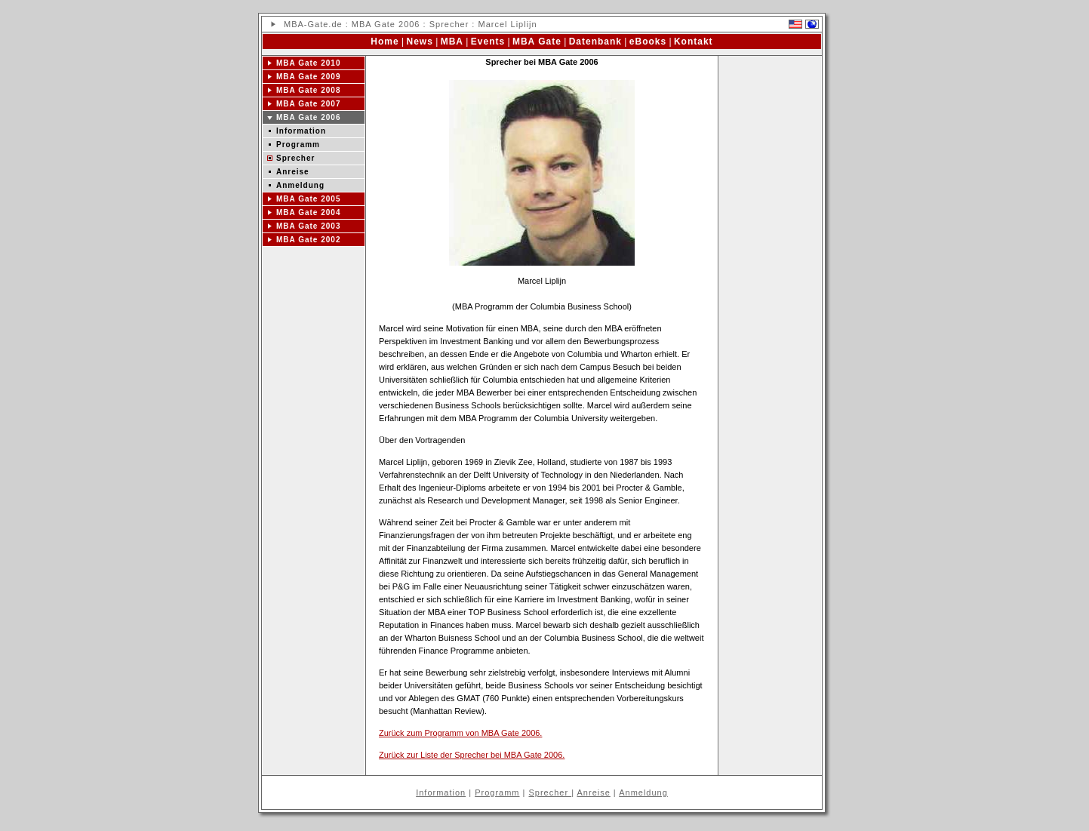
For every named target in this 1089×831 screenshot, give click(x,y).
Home (384, 41)
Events (488, 41)
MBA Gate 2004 (308, 212)
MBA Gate (536, 41)
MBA (294, 24)
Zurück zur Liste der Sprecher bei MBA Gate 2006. (471, 754)
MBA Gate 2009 (308, 76)
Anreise (292, 172)
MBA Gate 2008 (308, 90)
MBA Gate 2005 (308, 199)
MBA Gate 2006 (386, 24)
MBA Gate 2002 (308, 239)
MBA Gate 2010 (308, 63)
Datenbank (595, 41)
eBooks (647, 41)
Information (301, 131)
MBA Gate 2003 (308, 226)
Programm (298, 144)
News (420, 41)
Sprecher (295, 158)
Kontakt (693, 41)
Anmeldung (300, 185)
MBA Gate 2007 (308, 104)
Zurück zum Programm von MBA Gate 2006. (460, 732)
